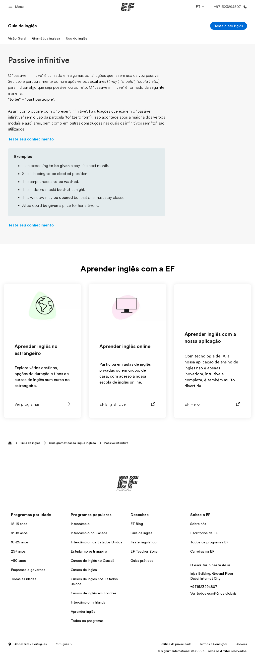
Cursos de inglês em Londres (94, 593)
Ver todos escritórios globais (213, 593)
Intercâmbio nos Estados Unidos (96, 542)
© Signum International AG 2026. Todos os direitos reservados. (202, 651)
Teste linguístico (143, 542)
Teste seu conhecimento (31, 139)
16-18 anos (19, 533)
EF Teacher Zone (144, 551)
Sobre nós (198, 524)
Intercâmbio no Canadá (89, 533)
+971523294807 (203, 587)
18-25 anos (20, 542)
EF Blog (136, 524)
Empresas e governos (28, 570)
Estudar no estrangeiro (89, 551)
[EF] (127, 7)
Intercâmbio (80, 524)
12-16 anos (19, 524)
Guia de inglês (141, 533)
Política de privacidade (175, 644)
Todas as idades (23, 579)
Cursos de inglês (84, 570)
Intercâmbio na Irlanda (88, 602)
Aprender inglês (83, 611)
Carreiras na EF (202, 551)
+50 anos (18, 561)
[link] (22, 26)
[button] (17, 7)
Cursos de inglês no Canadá (92, 561)
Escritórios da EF (204, 533)
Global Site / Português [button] (27, 644)
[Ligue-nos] (229, 6)
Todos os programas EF (209, 542)
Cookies (241, 644)
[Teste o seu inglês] (228, 26)
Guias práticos (141, 561)
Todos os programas (87, 621)
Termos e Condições (213, 644)
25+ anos (18, 551)
